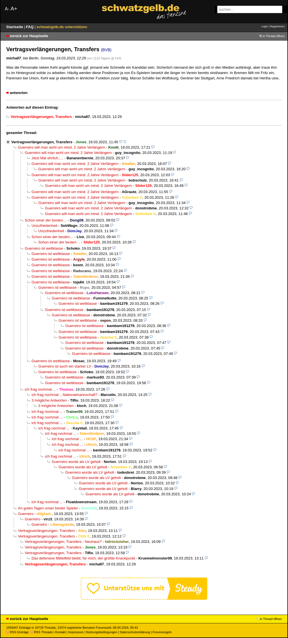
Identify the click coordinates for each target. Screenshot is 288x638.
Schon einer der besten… (46, 220)
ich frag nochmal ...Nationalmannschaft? (64, 395)
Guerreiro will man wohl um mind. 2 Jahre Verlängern (61, 147)
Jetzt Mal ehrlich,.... (47, 158)
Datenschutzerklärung (135, 632)
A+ (13, 9)
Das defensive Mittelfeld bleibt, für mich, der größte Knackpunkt (83, 558)
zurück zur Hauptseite (29, 36)
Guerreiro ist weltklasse (44, 248)
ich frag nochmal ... (40, 389)
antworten (19, 93)
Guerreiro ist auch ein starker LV (64, 366)
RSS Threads (41, 632)
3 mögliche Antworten (49, 400)
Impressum (76, 632)
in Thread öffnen (274, 36)
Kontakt (60, 632)
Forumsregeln (162, 632)
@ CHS (116, 58)
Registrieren (277, 26)
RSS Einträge (17, 632)
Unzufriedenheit (44, 225)
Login (264, 26)
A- (7, 8)
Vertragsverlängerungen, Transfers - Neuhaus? (63, 541)
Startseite (15, 27)
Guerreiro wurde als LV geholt (76, 462)
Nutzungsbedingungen (101, 632)
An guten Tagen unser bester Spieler (48, 508)
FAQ (30, 27)
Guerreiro (25, 514)
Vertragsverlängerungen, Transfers (41, 142)
